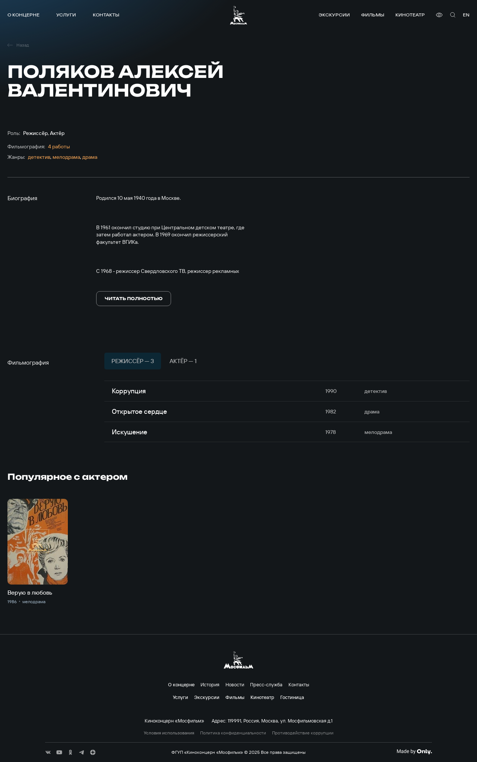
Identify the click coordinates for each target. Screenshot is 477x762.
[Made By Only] (414, 752)
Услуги (66, 15)
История (209, 684)
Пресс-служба (266, 684)
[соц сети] (48, 752)
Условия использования (169, 733)
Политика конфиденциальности (233, 733)
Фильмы (372, 15)
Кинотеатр (410, 15)
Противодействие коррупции (303, 733)
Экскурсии (334, 15)
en (466, 15)
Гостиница (292, 697)
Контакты (106, 15)
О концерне (23, 15)
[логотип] (238, 15)
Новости (234, 684)
